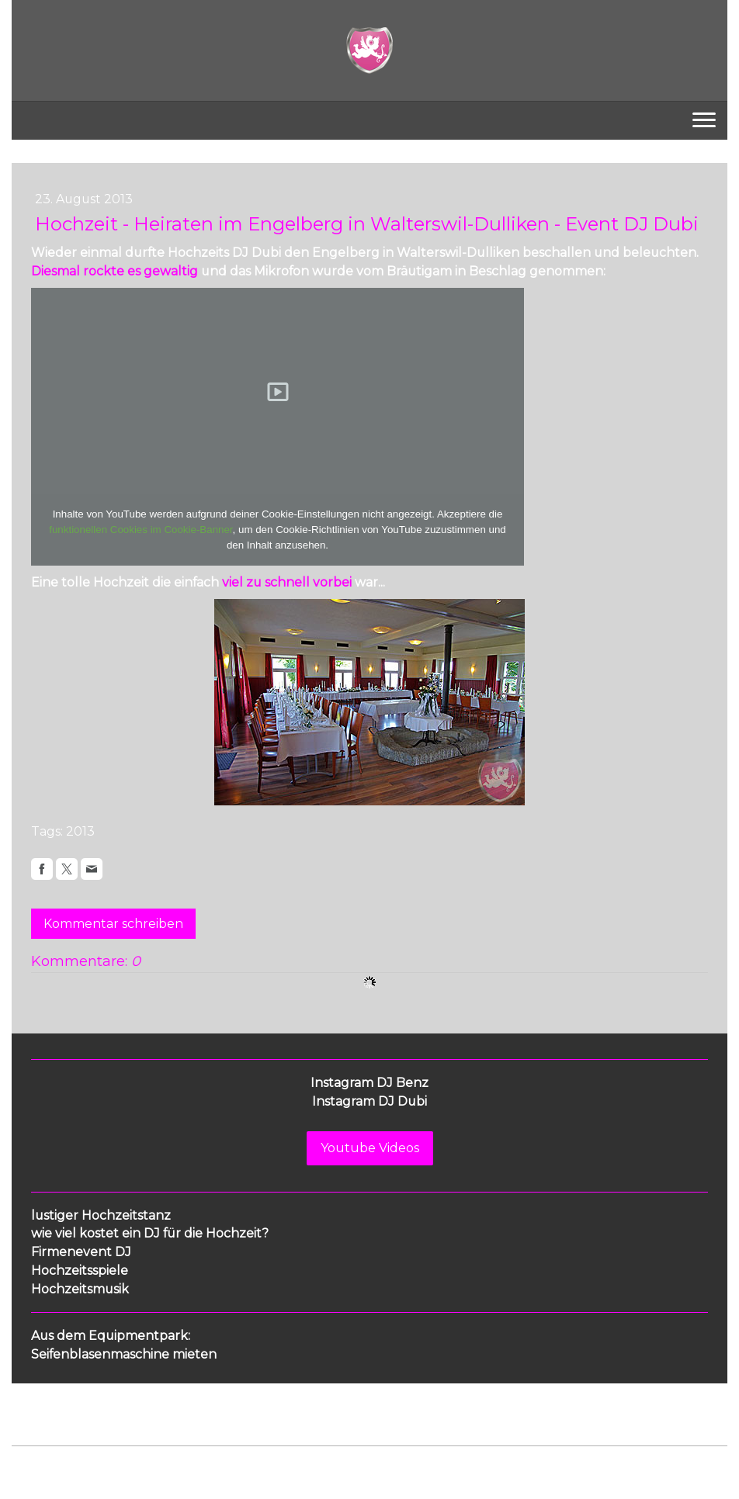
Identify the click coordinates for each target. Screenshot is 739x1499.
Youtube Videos (370, 1148)
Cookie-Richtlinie (188, 1461)
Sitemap (259, 1461)
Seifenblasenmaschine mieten (124, 1354)
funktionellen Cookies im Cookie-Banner (140, 529)
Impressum (40, 1461)
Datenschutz (106, 1461)
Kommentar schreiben (113, 923)
